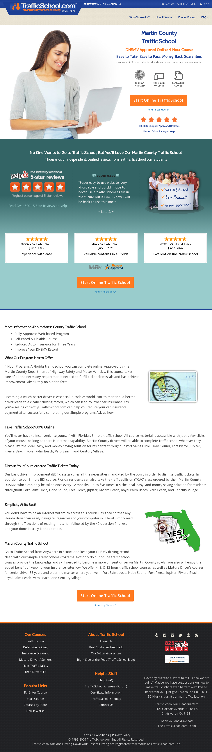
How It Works (164, 17)
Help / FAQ (106, 680)
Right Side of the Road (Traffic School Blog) (106, 660)
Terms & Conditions (96, 735)
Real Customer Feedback (106, 647)
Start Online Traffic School (105, 595)
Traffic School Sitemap (106, 699)
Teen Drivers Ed (35, 672)
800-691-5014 (187, 4)
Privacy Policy (121, 735)
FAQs (204, 17)
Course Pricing (186, 17)
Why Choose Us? (139, 17)
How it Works (35, 711)
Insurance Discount (35, 653)
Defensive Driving (35, 647)
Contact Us (106, 705)
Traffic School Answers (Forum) (106, 686)
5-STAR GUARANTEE (103, 4)
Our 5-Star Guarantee (106, 653)
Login (204, 4)
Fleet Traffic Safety (35, 666)
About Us (106, 641)
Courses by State (35, 705)
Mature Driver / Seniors (35, 660)
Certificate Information (106, 692)
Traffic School (35, 641)
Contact (168, 4)
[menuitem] (140, 17)
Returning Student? (105, 605)
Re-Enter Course (35, 692)
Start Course (35, 699)
